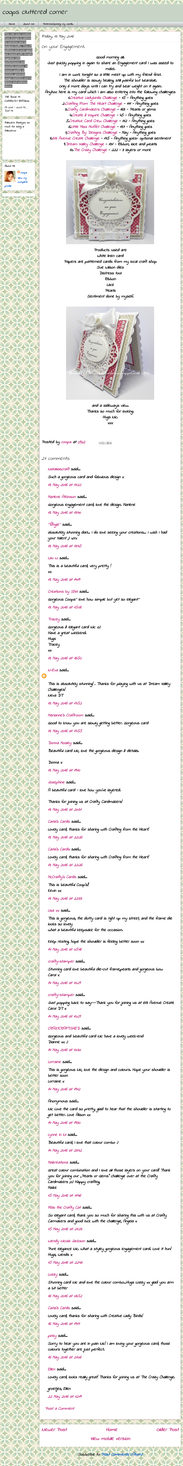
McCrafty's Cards (62, 877)
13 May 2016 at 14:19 (64, 580)
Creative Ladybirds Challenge (93, 98)
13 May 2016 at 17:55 (65, 731)
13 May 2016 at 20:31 (64, 810)
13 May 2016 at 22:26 (65, 837)
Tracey (53, 619)
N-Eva (53, 670)
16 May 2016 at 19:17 (64, 1324)
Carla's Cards (59, 822)
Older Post (167, 1430)
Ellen (51, 1369)
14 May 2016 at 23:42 (65, 1151)
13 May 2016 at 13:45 (64, 546)
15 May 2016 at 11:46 (64, 1196)
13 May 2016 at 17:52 (65, 703)
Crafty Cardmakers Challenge (91, 110)
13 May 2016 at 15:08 (64, 607)
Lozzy (52, 1275)
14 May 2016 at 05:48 (64, 950)
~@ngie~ (54, 525)
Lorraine (54, 1062)
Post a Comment (59, 1409)
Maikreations (58, 1163)
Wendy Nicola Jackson (66, 1241)
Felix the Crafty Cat (64, 1208)
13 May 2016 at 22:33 (65, 899)
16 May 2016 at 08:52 (65, 1296)
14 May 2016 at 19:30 (64, 1123)
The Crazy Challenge (90, 150)
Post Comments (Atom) (121, 1455)
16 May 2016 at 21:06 (64, 1357)
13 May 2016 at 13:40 (64, 513)
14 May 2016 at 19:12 (64, 1089)
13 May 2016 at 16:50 (64, 658)
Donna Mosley (59, 743)
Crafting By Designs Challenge (92, 133)
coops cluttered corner (34, 12)
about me (28, 24)
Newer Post (54, 1430)
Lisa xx (53, 911)
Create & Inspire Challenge (93, 115)
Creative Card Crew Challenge (93, 121)
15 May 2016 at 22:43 (65, 1263)
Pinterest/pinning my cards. (58, 24)
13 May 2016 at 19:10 (64, 770)
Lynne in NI (57, 1135)
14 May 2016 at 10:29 (64, 983)
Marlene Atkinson (62, 497)
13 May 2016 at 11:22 (64, 485)
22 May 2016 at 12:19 (64, 1397)
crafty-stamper (61, 962)
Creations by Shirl (63, 592)
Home (12, 24)
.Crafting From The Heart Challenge (93, 104)
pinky (52, 1336)
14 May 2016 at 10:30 (64, 1050)
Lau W (53, 558)
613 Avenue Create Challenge (75, 139)
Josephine (56, 782)
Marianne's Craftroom (65, 715)
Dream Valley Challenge (84, 144)
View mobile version (110, 1439)
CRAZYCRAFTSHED (64, 1029)
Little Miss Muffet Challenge (93, 127)
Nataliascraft (58, 469)
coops (23, 173)
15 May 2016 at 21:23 (65, 1229)
